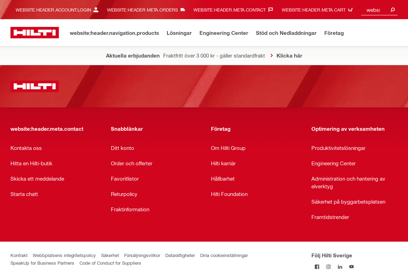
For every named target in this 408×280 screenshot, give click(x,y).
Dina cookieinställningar (224, 255)
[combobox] (379, 9)
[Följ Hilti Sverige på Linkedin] (340, 266)
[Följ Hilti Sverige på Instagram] (328, 266)
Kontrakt (19, 255)
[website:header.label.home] (34, 32)
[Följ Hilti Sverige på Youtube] (351, 266)
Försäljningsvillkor (142, 255)
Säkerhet (110, 255)
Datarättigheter (180, 255)
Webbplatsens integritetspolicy (64, 255)
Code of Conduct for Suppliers (110, 262)
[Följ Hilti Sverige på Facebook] (317, 266)
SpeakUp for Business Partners (42, 262)
